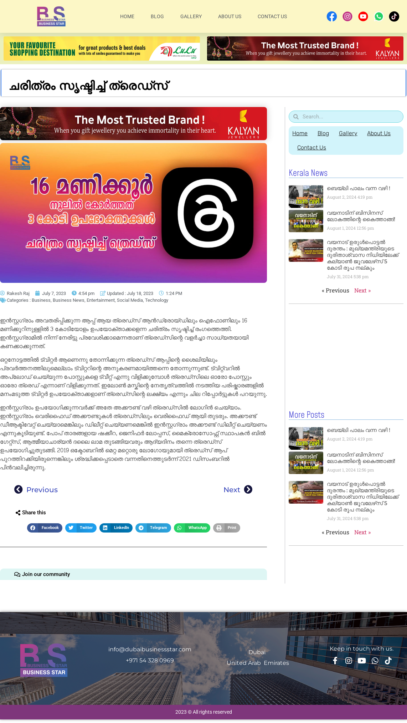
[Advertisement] (344, 355)
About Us (229, 16)
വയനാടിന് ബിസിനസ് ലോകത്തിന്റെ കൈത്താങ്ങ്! (361, 216)
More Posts (306, 415)
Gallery (191, 16)
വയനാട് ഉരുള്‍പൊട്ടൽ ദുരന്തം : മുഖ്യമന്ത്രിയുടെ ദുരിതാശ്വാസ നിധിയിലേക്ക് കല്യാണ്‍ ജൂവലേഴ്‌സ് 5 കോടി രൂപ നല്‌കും (362, 255)
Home (127, 16)
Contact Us (272, 16)
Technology (156, 300)
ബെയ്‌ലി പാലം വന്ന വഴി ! (358, 188)
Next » (362, 290)
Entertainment (101, 300)
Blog (157, 16)
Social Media (130, 300)
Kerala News (308, 173)
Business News (68, 300)
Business (41, 300)
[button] (44, 528)
